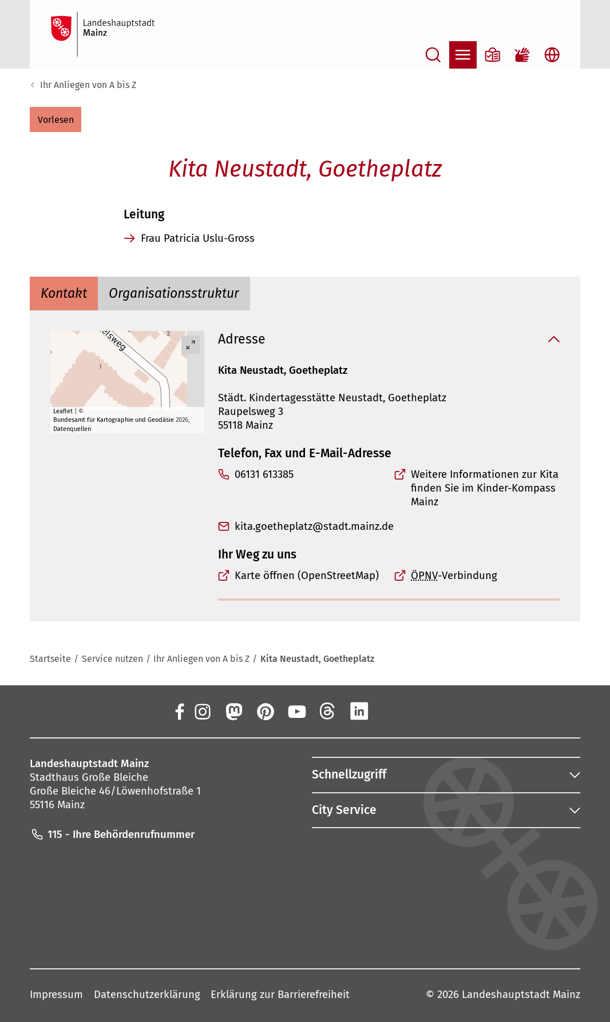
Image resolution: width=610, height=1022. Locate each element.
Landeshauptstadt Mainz (521, 994)
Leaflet (63, 410)
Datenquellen (72, 428)
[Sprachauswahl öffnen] (552, 55)
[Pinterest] (265, 710)
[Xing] (391, 710)
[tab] (64, 293)
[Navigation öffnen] (463, 55)
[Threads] (328, 710)
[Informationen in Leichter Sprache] (492, 55)
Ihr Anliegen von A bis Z (88, 84)
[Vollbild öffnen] (190, 344)
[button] (55, 119)
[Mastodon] (233, 710)
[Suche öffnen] (433, 55)
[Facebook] (179, 710)
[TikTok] (422, 710)
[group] (127, 382)
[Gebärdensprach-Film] (522, 55)
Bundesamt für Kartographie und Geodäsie (113, 420)
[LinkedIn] (359, 710)
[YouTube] (296, 710)
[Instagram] (202, 710)
